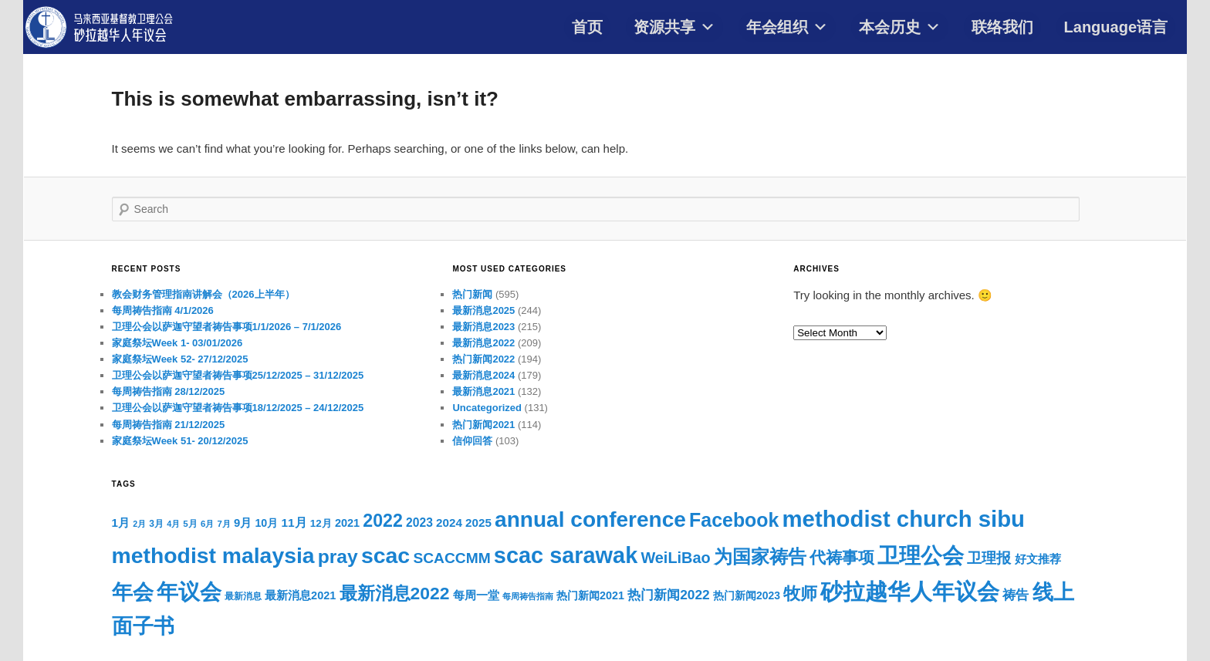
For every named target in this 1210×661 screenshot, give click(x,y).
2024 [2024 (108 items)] (449, 522)
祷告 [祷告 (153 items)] (1015, 594)
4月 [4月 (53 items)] (173, 523)
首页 (587, 27)
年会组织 (787, 27)
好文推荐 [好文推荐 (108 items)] (1038, 558)
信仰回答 (472, 441)
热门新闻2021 (483, 424)
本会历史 (900, 27)
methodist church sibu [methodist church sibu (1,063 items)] (904, 518)
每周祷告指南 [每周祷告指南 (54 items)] (527, 596)
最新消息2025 (483, 310)
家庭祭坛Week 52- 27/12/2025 (180, 359)
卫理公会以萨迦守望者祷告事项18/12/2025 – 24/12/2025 (238, 407)
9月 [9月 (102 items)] (243, 523)
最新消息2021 (483, 391)
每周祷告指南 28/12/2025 (168, 391)
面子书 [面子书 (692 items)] (143, 626)
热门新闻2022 (483, 359)
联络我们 (1002, 27)
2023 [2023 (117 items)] (419, 522)
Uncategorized (487, 407)
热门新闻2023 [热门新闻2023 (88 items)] (746, 595)
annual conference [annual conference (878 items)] (590, 519)
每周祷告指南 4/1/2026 (163, 310)
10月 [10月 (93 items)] (266, 523)
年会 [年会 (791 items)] (133, 592)
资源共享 (674, 27)
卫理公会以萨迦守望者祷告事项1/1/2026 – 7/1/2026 (227, 326)
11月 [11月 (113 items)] (293, 522)
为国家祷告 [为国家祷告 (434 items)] (760, 556)
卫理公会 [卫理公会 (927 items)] (920, 555)
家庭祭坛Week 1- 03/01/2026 (177, 343)
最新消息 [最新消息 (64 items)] (243, 596)
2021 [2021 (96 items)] (347, 523)
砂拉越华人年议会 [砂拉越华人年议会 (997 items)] (909, 591)
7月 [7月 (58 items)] (224, 523)
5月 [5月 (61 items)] (190, 523)
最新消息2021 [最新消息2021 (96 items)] (300, 595)
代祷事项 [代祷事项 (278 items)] (841, 557)
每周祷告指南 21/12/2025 (168, 424)
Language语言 (1116, 27)
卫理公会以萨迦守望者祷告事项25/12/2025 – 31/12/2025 (238, 375)
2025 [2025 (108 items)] (478, 522)
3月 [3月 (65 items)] (156, 523)
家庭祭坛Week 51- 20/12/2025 (180, 441)
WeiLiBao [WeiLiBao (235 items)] (675, 557)
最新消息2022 (483, 343)
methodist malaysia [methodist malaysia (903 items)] (213, 555)
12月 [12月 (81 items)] (321, 523)
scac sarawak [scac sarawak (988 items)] (565, 555)
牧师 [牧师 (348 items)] (800, 593)
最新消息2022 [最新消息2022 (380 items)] (395, 593)
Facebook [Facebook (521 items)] (734, 520)
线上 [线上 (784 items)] (1053, 592)
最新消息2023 (483, 326)
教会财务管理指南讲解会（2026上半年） (203, 294)
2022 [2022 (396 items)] (383, 521)
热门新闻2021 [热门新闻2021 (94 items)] (590, 595)
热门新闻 (472, 294)
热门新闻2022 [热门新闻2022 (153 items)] (668, 594)
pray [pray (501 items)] (338, 556)
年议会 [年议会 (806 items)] (189, 592)
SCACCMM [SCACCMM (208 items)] (451, 558)
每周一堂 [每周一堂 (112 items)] (476, 595)
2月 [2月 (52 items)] (139, 523)
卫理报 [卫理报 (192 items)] (989, 558)
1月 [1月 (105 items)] (121, 522)
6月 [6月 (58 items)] (207, 523)
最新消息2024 (483, 375)
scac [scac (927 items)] (385, 555)
